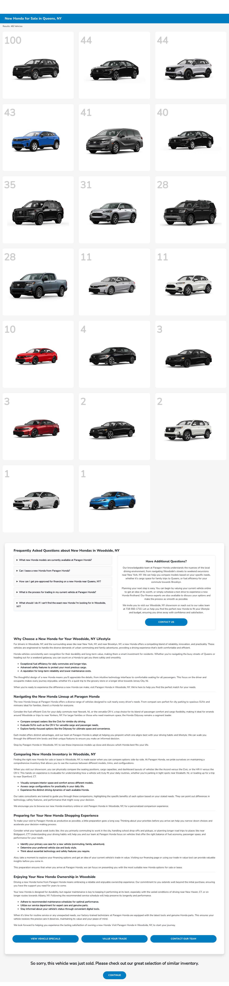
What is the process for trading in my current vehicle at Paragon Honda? (57, 592)
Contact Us (166, 622)
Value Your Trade (114, 938)
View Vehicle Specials (45, 938)
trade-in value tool (183, 857)
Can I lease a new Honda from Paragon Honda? (44, 570)
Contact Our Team (183, 938)
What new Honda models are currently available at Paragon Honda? (55, 560)
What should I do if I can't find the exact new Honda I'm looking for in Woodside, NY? (61, 604)
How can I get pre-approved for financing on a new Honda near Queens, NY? (60, 581)
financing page (151, 857)
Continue (114, 975)
